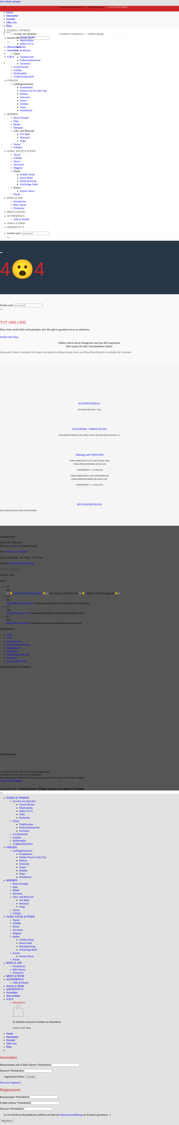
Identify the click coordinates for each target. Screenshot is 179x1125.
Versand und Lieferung (18, 644)
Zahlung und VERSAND (90, 454)
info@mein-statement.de (21, 563)
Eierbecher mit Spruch (17, 623)
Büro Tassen (19, 204)
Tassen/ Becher (27, 37)
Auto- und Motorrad (23, 130)
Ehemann (18, 127)
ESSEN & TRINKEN (18, 30)
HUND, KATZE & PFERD (21, 151)
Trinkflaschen (27, 57)
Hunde (16, 171)
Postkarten (18, 208)
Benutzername (14, 1097)
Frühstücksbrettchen (30, 60)
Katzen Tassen (27, 191)
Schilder (17, 70)
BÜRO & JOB (15, 198)
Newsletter (11, 658)
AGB (9, 634)
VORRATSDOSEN (23, 76)
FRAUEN (12, 80)
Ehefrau (24, 94)
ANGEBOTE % (15, 227)
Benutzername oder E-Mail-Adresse (25, 1064)
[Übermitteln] (8, 42)
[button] (13, 50)
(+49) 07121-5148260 (16, 551)
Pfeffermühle (20, 73)
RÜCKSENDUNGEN (89, 504)
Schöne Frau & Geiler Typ (33, 90)
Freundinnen (26, 87)
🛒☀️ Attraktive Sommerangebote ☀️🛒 (27, 593)
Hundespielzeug (28, 181)
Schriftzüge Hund (29, 184)
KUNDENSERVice (89, 403)
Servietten (25, 63)
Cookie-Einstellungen (11, 780)
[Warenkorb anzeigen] (11, 57)
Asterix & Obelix (16, 223)
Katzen (17, 187)
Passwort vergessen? (10, 1082)
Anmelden (31, 1077)
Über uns (11, 1043)
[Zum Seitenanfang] (1, 792)
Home (9, 1033)
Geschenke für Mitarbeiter (19, 603)
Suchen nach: (14, 38)
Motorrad (24, 137)
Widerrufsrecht (14, 641)
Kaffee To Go (27, 43)
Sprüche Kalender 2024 (18, 613)
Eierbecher (25, 50)
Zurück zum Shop (22, 1027)
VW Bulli (25, 134)
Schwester (25, 97)
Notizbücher (26, 110)
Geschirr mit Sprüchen (24, 34)
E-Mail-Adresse (15, 1103)
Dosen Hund (26, 177)
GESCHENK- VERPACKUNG (89, 429)
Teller (23, 47)
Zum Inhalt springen (10, 1)
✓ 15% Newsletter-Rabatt (116, 7)
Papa (15, 121)
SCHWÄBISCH (15, 216)
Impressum (12, 651)
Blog (8, 1046)
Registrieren (7, 1121)
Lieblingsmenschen (23, 84)
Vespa (23, 107)
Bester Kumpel (21, 117)
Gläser (16, 53)
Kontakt (10, 1040)
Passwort (11, 1070)
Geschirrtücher (21, 67)
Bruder (16, 124)
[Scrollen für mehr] (1, 252)
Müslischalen (26, 40)
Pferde (16, 194)
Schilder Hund (27, 174)
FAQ (8, 638)
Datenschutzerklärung (17, 654)
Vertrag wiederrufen (16, 661)
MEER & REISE (16, 212)
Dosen (16, 161)
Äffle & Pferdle (21, 219)
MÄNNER (12, 114)
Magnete (17, 167)
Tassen (23, 100)
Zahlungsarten (13, 648)
